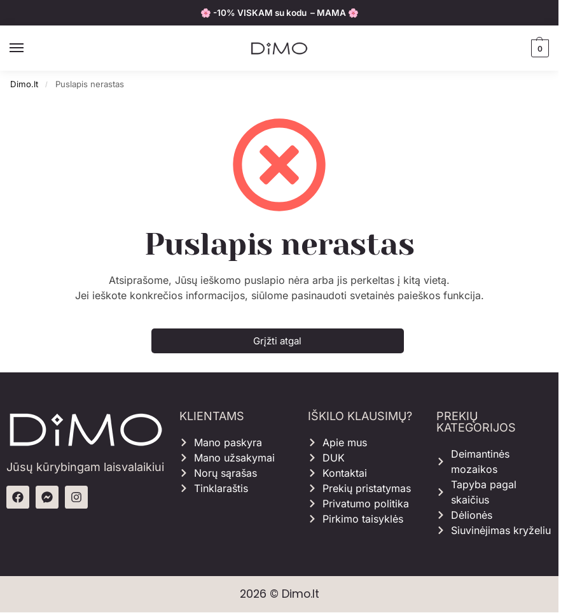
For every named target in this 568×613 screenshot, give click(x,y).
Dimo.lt (24, 84)
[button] (538, 48)
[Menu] (29, 48)
